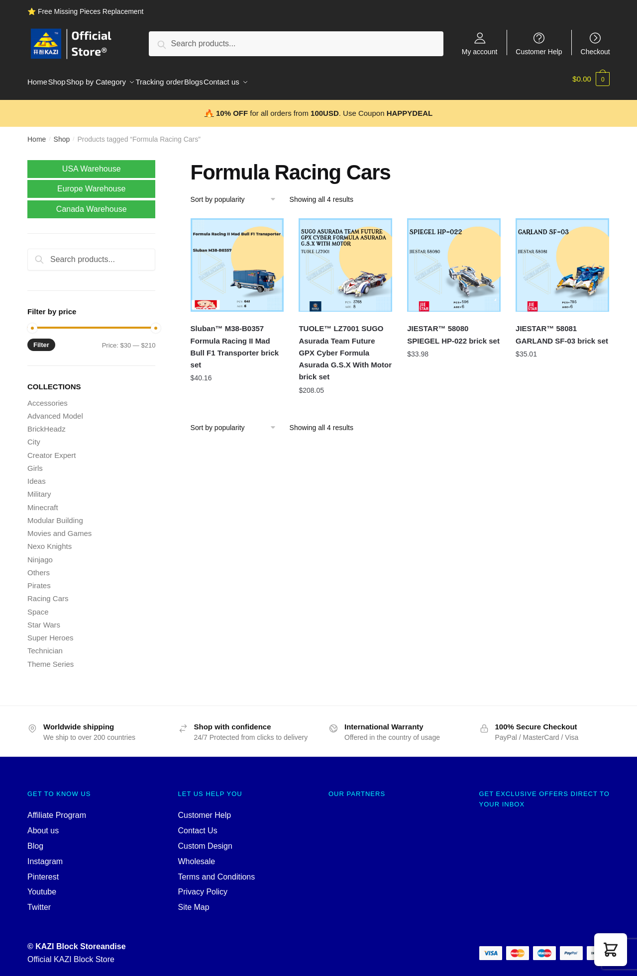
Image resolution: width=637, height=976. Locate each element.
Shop (62, 133)
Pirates (39, 579)
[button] (610, 949)
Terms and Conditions (216, 871)
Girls (35, 462)
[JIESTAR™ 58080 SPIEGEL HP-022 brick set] (454, 259)
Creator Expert (51, 449)
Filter (41, 339)
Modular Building (55, 514)
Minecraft (42, 501)
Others (38, 566)
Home (36, 133)
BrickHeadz (46, 423)
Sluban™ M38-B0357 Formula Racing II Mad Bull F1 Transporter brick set (235, 340)
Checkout (595, 51)
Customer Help (539, 51)
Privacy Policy (203, 886)
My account (480, 51)
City (33, 436)
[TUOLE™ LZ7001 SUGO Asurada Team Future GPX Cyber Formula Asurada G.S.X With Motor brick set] (345, 259)
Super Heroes (50, 631)
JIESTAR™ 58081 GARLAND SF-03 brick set (562, 328)
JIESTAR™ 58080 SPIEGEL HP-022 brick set (453, 328)
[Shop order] (237, 193)
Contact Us (197, 824)
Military (39, 488)
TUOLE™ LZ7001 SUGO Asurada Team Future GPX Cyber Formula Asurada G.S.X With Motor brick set (345, 346)
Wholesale (196, 855)
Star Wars (43, 619)
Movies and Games (59, 527)
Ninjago (40, 553)
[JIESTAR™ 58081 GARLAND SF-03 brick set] (562, 259)
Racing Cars (48, 592)
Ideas (36, 475)
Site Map (194, 901)
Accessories (47, 397)
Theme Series (50, 658)
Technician (45, 644)
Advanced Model (55, 410)
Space (38, 606)
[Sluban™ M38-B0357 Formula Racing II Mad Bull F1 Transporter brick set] (237, 259)
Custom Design (205, 840)
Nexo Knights (49, 540)
